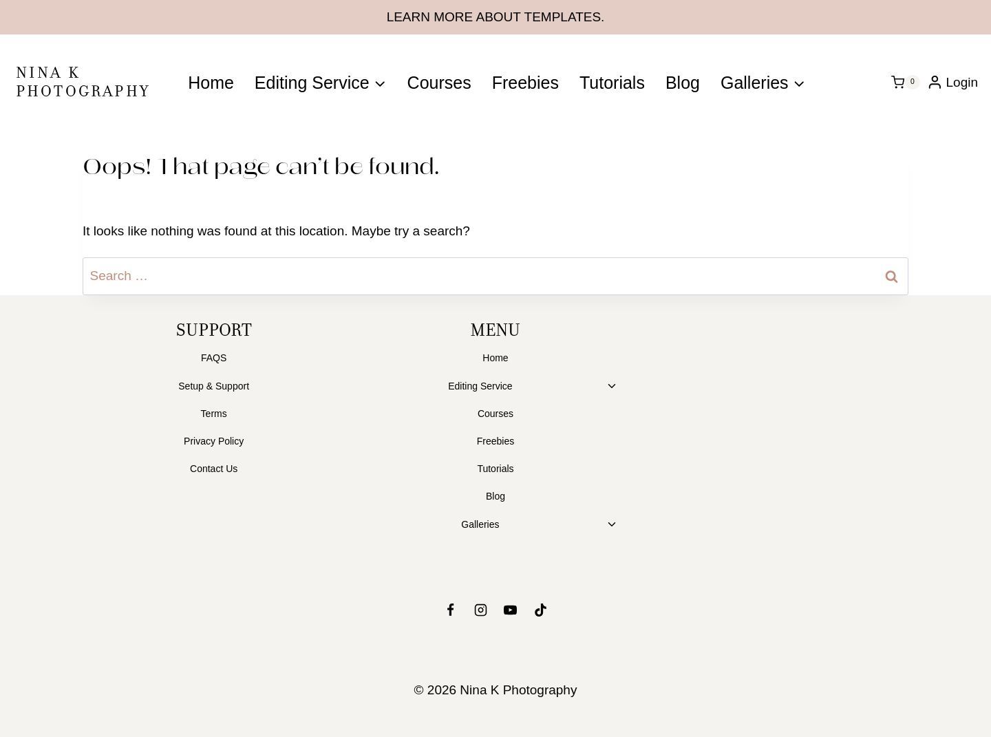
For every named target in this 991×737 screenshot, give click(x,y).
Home (211, 82)
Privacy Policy (214, 441)
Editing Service (480, 386)
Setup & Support (213, 386)
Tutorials (612, 82)
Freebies (525, 82)
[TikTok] (541, 610)
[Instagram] (480, 610)
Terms (214, 413)
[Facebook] (450, 610)
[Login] (952, 82)
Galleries (480, 524)
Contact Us (213, 468)
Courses (439, 82)
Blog (682, 82)
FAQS (213, 357)
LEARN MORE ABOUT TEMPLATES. (496, 17)
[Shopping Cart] (905, 82)
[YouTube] (511, 610)
